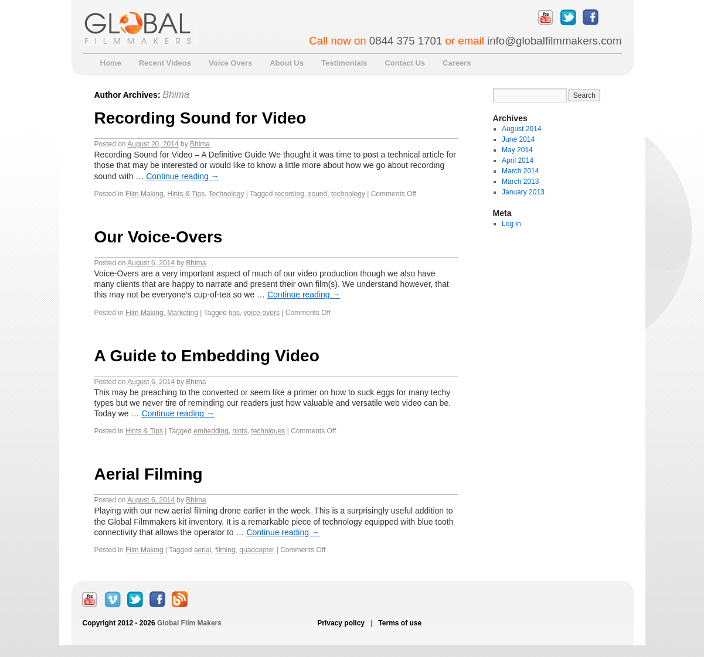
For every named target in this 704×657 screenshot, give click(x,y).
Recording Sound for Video (200, 118)
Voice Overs (230, 63)
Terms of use (398, 623)
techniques (268, 431)
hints (239, 431)
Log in (511, 224)
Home (110, 63)
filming (225, 550)
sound (317, 194)
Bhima (175, 95)
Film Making (144, 194)
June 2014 (518, 139)
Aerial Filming (148, 474)
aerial (202, 550)
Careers (457, 63)
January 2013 (523, 192)
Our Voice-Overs (158, 237)
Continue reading (182, 176)
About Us (287, 63)
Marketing (182, 313)
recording (289, 194)
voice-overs (262, 313)
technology (348, 194)
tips (234, 313)
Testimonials (344, 63)
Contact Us (405, 63)
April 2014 (517, 160)
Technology (226, 194)
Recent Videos (165, 63)
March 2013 (520, 181)
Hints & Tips (186, 194)
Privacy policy (341, 623)
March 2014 (520, 171)
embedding (210, 431)
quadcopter (256, 550)
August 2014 (521, 129)
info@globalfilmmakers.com (554, 41)
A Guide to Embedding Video (206, 356)
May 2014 (517, 150)
